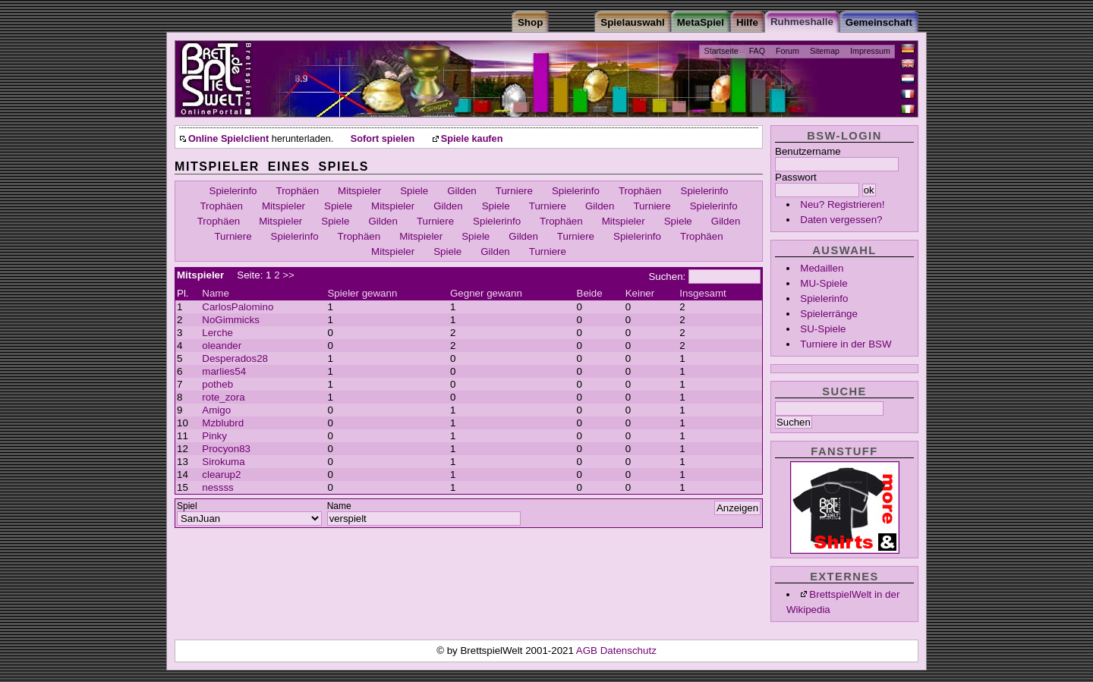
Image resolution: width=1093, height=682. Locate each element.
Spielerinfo (824, 298)
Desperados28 (235, 358)
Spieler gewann (362, 293)
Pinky (214, 436)
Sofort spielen (382, 139)
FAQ (757, 50)
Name (215, 293)
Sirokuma (223, 461)
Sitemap (824, 50)
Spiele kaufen (472, 139)
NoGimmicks (231, 319)
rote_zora (223, 397)
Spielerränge (829, 313)
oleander (221, 345)
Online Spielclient (228, 139)
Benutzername (808, 151)
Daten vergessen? (841, 219)
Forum (787, 50)
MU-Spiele (823, 283)
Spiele (414, 190)
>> (288, 275)
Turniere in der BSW (845, 344)
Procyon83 (226, 448)
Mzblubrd (223, 423)
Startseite (721, 50)
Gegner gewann (486, 293)
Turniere (514, 190)
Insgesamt (702, 293)
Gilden (462, 190)
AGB (588, 650)
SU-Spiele (823, 329)
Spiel (187, 506)
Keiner (640, 293)
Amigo (216, 410)
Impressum (870, 50)
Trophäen (298, 190)
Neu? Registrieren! (842, 204)
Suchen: (666, 276)
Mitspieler (359, 190)
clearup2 (221, 474)
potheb (217, 384)
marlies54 (224, 371)
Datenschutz (628, 650)
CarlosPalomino (237, 307)
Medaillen (821, 268)
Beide (590, 293)
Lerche (217, 332)
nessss (217, 487)
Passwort (796, 177)
